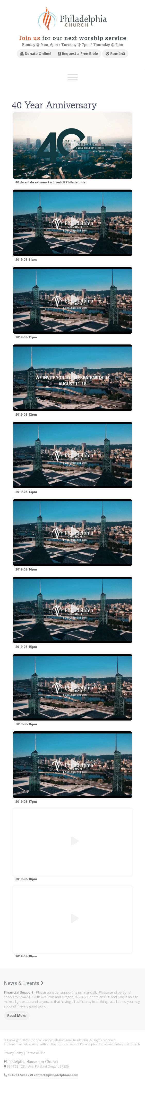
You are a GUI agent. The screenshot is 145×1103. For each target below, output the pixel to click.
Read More (16, 1015)
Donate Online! (35, 53)
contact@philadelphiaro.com (54, 1075)
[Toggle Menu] (72, 77)
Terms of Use (35, 1053)
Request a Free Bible (78, 53)
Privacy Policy (13, 1053)
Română (115, 53)
